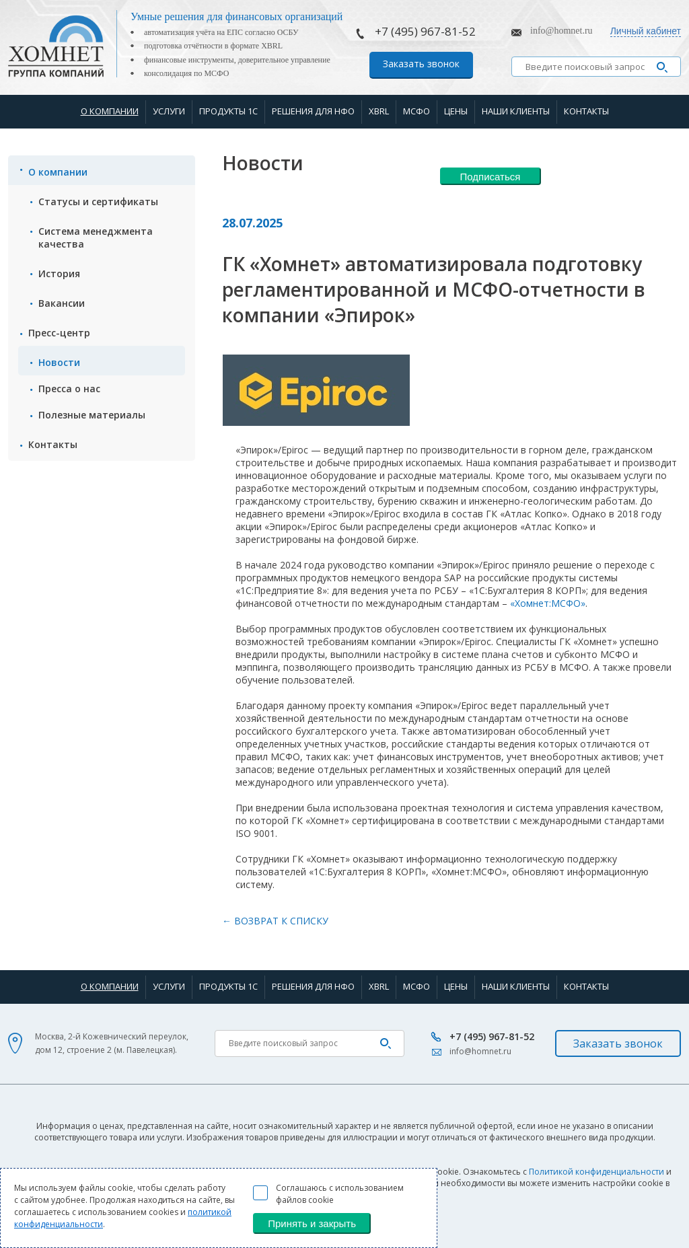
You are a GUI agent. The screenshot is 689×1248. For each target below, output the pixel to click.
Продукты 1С (228, 111)
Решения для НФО (313, 111)
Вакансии (61, 303)
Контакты (586, 111)
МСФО (416, 111)
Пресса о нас (69, 388)
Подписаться (490, 176)
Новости (59, 362)
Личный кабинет (645, 31)
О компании (110, 111)
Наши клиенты (516, 111)
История (59, 273)
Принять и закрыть (312, 1223)
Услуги (169, 111)
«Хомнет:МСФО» (547, 603)
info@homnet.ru (561, 31)
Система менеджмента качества (95, 237)
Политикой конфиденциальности (596, 1171)
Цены (456, 111)
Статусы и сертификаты (98, 201)
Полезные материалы (91, 414)
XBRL (379, 111)
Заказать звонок (421, 63)
